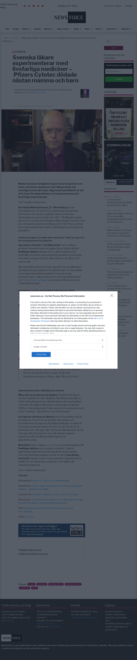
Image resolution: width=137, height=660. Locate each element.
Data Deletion (54, 364)
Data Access (68, 364)
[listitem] (68, 340)
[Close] (112, 296)
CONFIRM (44, 355)
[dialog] (68, 330)
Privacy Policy (82, 364)
